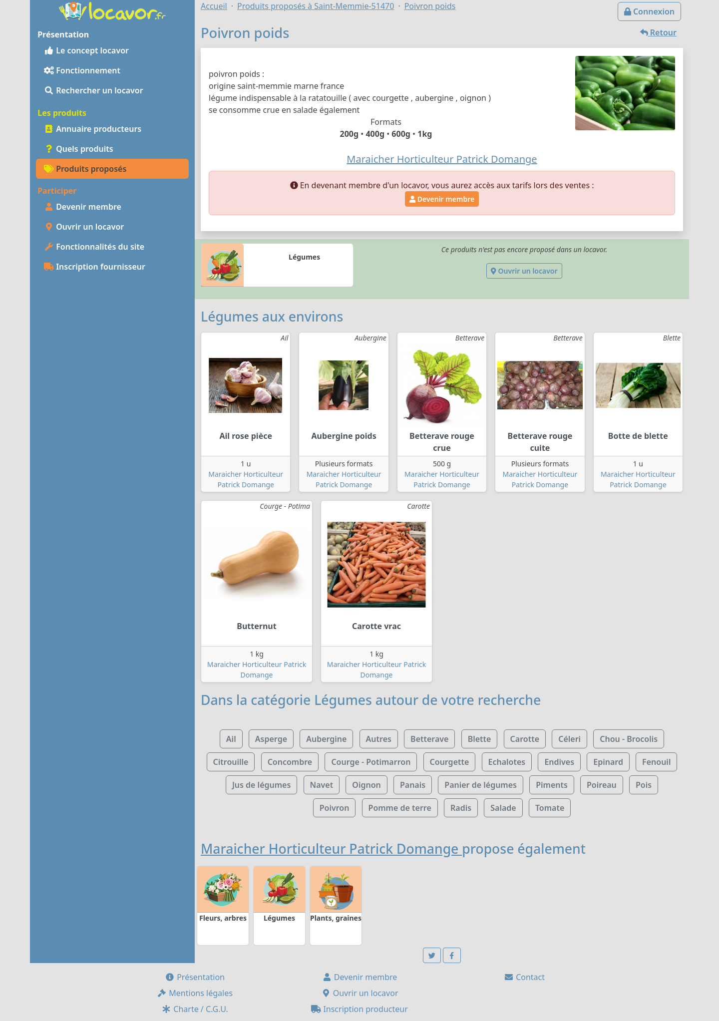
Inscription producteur (359, 1009)
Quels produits (78, 148)
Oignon (366, 784)
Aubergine (326, 738)
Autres (378, 738)
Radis (460, 807)
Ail (231, 738)
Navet (322, 784)
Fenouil (656, 761)
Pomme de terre (399, 807)
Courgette (449, 761)
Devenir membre (82, 206)
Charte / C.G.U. (194, 1009)
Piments (552, 784)
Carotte (524, 738)
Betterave (429, 738)
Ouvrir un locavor (84, 226)
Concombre (290, 761)
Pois (644, 784)
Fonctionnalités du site (94, 246)
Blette (479, 738)
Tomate (549, 807)
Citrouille (231, 761)
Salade (503, 807)
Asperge (271, 738)
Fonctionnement (82, 70)
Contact (524, 977)
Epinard (608, 761)
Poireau (602, 784)
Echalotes (507, 761)
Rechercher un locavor (93, 90)
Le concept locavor (86, 50)
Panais (412, 784)
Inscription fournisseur (94, 266)
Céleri (569, 738)
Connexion (649, 11)
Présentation (195, 977)
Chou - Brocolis (629, 738)
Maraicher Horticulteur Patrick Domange (331, 849)
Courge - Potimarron (370, 761)
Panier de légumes (480, 784)
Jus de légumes (261, 784)
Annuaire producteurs (92, 128)
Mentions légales (195, 993)
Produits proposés (85, 168)
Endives (559, 761)
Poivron (335, 807)
